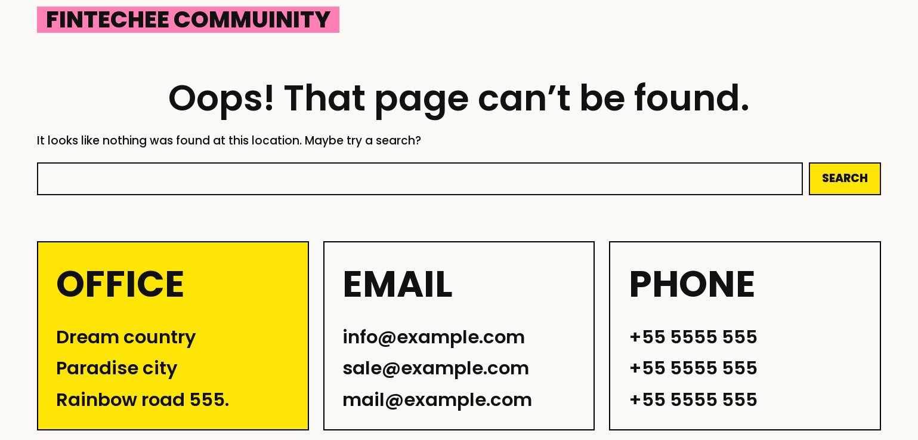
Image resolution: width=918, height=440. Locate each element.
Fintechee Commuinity (188, 19)
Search (845, 178)
